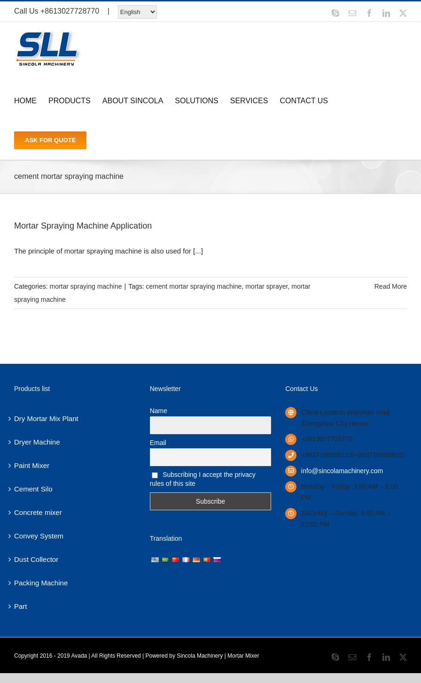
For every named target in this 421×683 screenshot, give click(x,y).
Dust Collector (36, 559)
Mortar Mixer (243, 655)
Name (158, 410)
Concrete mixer (38, 512)
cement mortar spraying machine (194, 286)
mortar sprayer (266, 286)
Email (158, 442)
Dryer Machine (37, 442)
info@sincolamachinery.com (342, 471)
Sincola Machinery (200, 655)
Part (20, 606)
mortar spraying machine (85, 286)
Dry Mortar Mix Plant (46, 418)
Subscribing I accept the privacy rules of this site (203, 479)
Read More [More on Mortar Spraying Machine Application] (390, 286)
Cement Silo (33, 489)
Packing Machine (41, 583)
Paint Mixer (31, 465)
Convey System (38, 536)
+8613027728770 (69, 11)
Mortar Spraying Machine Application (83, 225)
